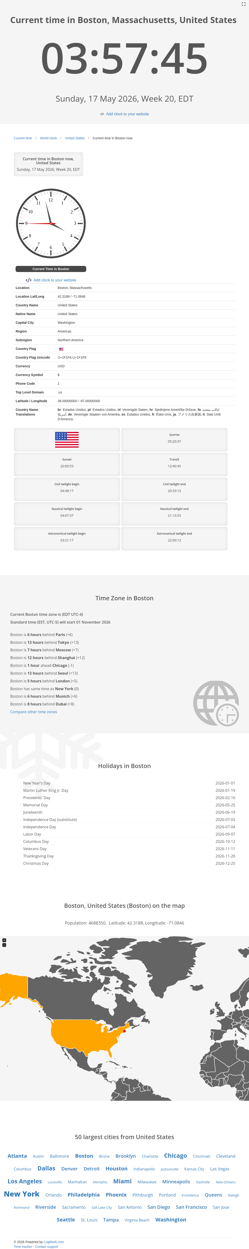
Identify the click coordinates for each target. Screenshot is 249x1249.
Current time (23, 138)
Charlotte (150, 1156)
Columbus (23, 1169)
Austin (38, 1156)
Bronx (104, 1156)
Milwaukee (147, 1182)
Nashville (203, 1182)
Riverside (45, 1207)
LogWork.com (54, 1242)
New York (22, 1194)
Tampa (111, 1220)
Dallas (46, 1168)
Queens (213, 1195)
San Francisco (191, 1207)
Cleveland (226, 1156)
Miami (122, 1181)
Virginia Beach (137, 1220)
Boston (84, 1155)
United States (75, 138)
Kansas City (194, 1169)
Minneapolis (176, 1181)
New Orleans (226, 1182)
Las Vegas (219, 1169)
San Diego (159, 1207)
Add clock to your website (127, 114)
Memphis (100, 1182)
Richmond (21, 1207)
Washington (170, 1219)
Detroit (92, 1168)
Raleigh (233, 1195)
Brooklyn (125, 1156)
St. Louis (89, 1220)
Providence (190, 1195)
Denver (69, 1168)
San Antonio (130, 1207)
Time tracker (23, 1247)
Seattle (66, 1219)
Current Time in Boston (51, 269)
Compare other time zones (33, 711)
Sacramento (74, 1207)
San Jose (221, 1207)
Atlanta (17, 1155)
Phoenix (116, 1194)
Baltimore (59, 1156)
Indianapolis (144, 1169)
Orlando (53, 1195)
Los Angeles (25, 1181)
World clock (48, 138)
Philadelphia (84, 1194)
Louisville (55, 1182)
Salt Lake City (102, 1207)
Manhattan (77, 1182)
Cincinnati (201, 1156)
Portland (167, 1195)
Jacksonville (170, 1169)
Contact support (46, 1247)
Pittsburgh (142, 1195)
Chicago (175, 1155)
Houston (116, 1168)
